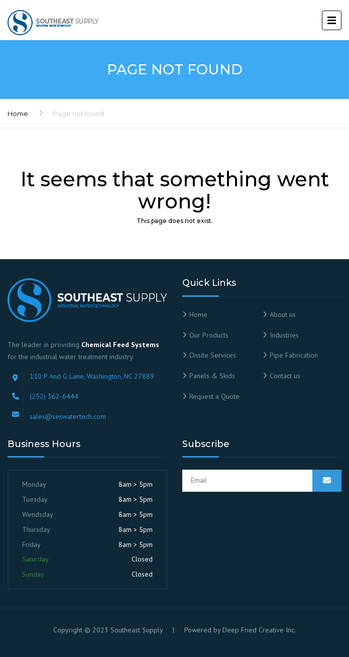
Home (18, 114)
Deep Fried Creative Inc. (259, 629)
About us (283, 314)
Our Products (208, 335)
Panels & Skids (212, 375)
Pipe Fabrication (294, 355)
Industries (284, 335)
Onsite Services (212, 355)
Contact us (285, 375)
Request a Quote (214, 396)
